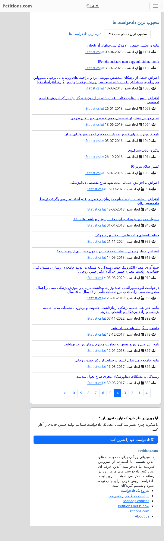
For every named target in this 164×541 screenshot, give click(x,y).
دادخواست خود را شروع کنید (132, 439)
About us (142, 516)
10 (73, 392)
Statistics (94, 52)
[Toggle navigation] (155, 6)
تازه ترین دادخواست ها (85, 33)
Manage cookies (136, 501)
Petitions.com (17, 6)
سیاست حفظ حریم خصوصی (129, 495)
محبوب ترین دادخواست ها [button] (129, 33)
